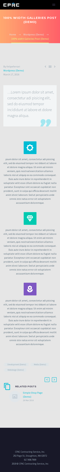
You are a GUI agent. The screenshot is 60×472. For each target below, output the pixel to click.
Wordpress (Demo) (13, 70)
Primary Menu (53, 5)
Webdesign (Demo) (16, 370)
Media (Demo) (40, 364)
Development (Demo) (17, 364)
